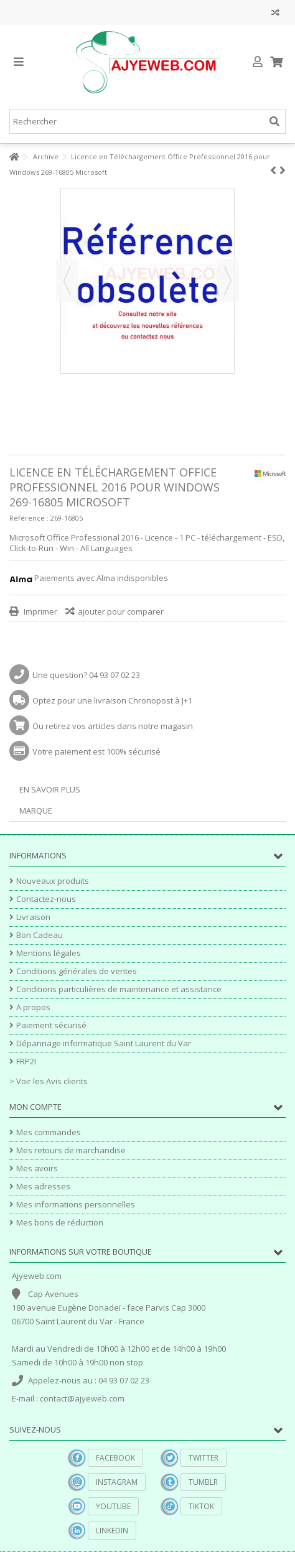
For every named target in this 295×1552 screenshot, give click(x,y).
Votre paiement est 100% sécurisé (96, 751)
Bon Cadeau (39, 935)
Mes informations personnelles (75, 1204)
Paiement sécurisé (51, 1025)
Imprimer (39, 611)
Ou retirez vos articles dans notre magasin (112, 726)
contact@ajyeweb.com (82, 1398)
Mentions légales (48, 953)
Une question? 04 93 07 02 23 (86, 675)
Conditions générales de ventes (76, 971)
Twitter (203, 1457)
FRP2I (26, 1061)
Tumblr (203, 1482)
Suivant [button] (228, 280)
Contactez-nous (46, 899)
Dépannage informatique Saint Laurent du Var (103, 1043)
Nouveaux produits (52, 881)
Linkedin (112, 1530)
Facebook (115, 1457)
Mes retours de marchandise (71, 1150)
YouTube (113, 1506)
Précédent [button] (67, 280)
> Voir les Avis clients (48, 1081)
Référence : (29, 518)
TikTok (201, 1506)
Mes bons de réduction (59, 1222)
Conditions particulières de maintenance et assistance (119, 989)
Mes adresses (43, 1186)
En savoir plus (49, 789)
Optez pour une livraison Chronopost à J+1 (112, 700)
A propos (33, 1007)
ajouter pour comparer (121, 611)
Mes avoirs (37, 1168)
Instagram (117, 1482)
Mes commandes (48, 1132)
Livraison (33, 917)
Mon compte (35, 1106)
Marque (35, 810)
